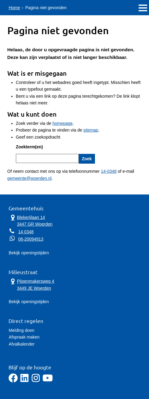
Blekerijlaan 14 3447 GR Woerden (31, 220)
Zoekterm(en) (29, 146)
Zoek (87, 158)
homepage (63, 123)
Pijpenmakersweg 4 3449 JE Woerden (31, 284)
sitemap (90, 130)
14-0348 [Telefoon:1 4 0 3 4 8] (108, 171)
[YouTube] (47, 381)
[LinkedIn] (24, 381)
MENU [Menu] (143, 8)
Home (14, 7)
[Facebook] (13, 381)
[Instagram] (35, 381)
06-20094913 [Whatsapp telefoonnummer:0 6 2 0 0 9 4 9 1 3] (30, 239)
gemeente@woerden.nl (29, 178)
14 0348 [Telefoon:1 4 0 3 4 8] (26, 231)
